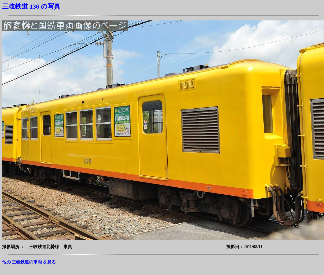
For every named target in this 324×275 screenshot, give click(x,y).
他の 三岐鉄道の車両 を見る (29, 262)
